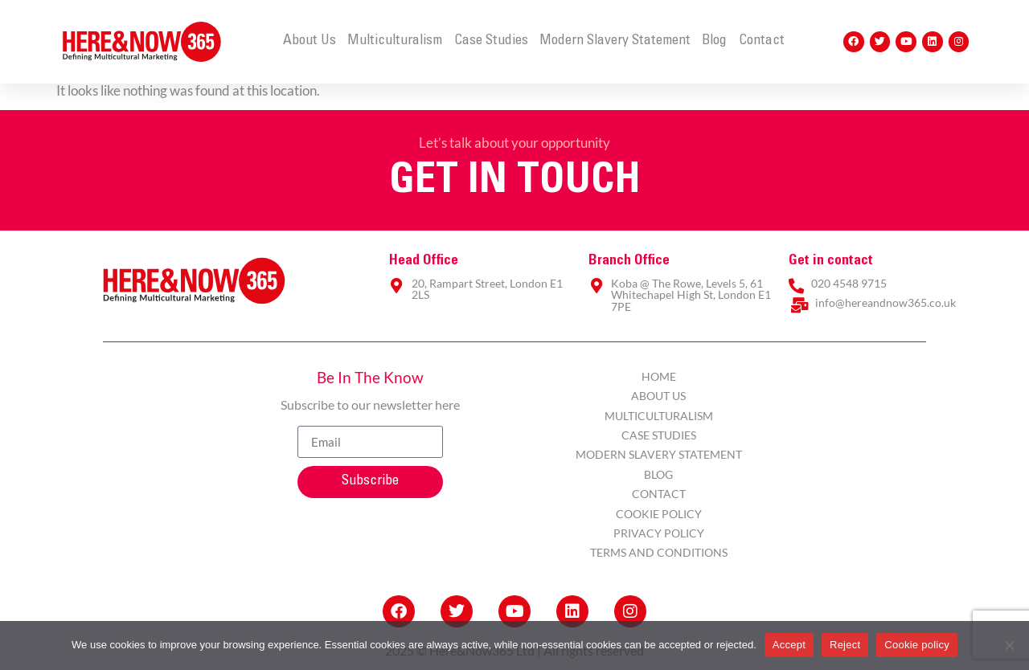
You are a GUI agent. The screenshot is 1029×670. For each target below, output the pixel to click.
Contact (762, 41)
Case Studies (491, 41)
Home (659, 376)
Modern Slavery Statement (615, 41)
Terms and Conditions (659, 552)
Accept (789, 645)
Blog (714, 41)
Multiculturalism (394, 41)
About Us (309, 41)
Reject (845, 645)
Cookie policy (916, 645)
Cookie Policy (659, 514)
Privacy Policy (658, 533)
